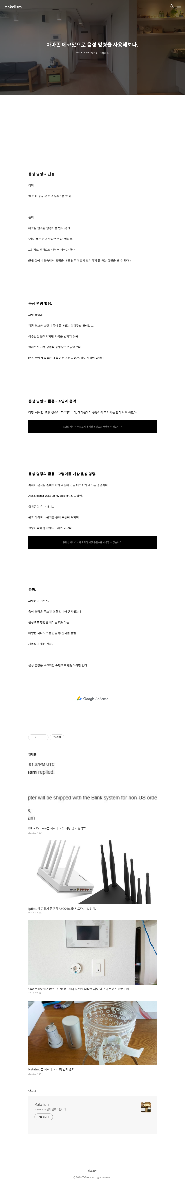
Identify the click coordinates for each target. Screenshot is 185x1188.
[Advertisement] (92, 135)
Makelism (13, 6)
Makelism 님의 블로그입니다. (51, 1109)
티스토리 (92, 1171)
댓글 (32, 1091)
